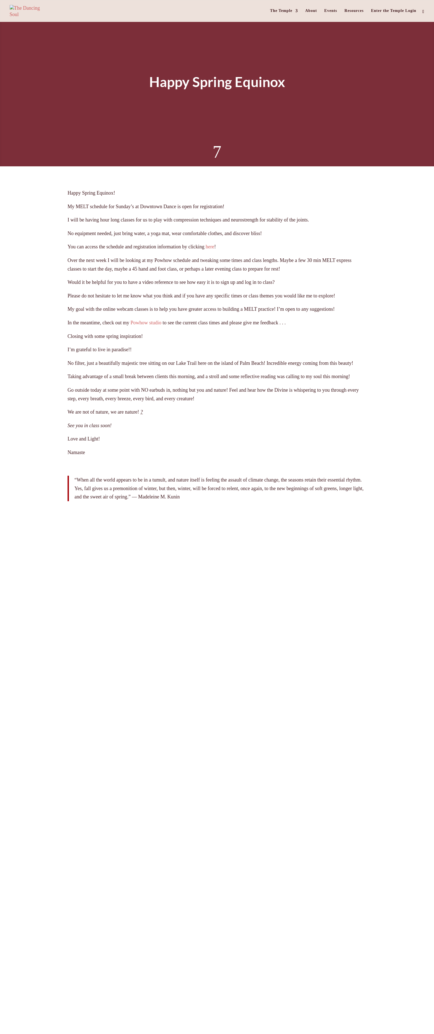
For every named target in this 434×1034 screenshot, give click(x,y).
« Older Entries (39, 790)
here (210, 246)
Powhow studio (145, 322)
